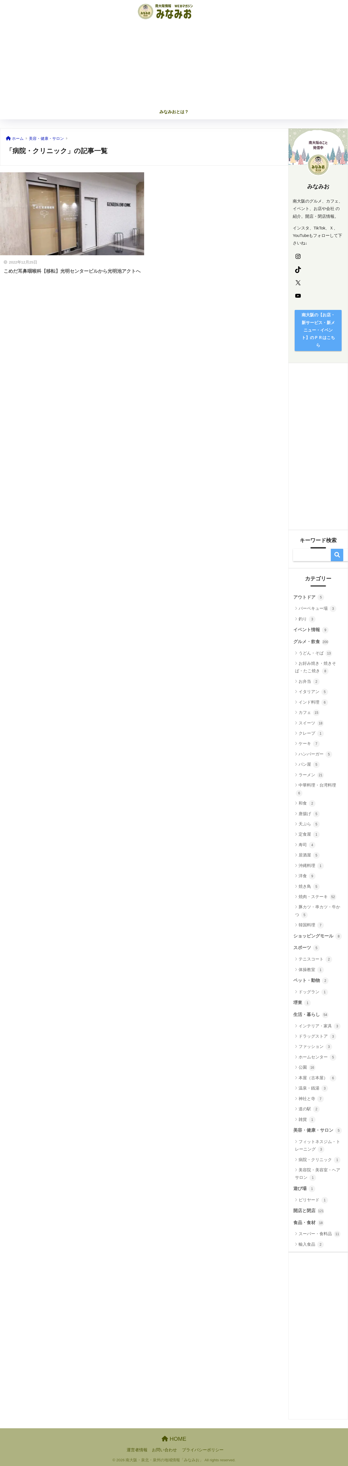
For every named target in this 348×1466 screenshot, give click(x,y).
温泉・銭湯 (313, 1088)
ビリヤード (313, 1200)
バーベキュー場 (317, 608)
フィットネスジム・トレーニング (317, 1146)
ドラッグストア (317, 1036)
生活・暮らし (311, 1015)
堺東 (302, 1003)
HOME (174, 1439)
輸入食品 (311, 1244)
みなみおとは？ (174, 111)
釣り (307, 619)
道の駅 (309, 1109)
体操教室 (311, 970)
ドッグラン (313, 992)
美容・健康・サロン (317, 1130)
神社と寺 (311, 1099)
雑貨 (307, 1119)
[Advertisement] (174, 64)
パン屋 (309, 764)
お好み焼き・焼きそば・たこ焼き (315, 667)
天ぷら (309, 824)
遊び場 (304, 1189)
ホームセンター (317, 1057)
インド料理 (313, 702)
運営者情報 (137, 1450)
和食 (307, 803)
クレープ (311, 733)
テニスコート (315, 959)
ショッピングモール (317, 936)
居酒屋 (309, 855)
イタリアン (313, 692)
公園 (307, 1067)
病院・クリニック (320, 1160)
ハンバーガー (315, 754)
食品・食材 (308, 1223)
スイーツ (311, 723)
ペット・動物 (311, 980)
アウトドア (308, 597)
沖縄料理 (311, 866)
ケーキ (309, 743)
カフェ (309, 712)
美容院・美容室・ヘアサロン (317, 1174)
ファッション (315, 1046)
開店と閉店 (308, 1211)
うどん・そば (315, 653)
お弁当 (309, 681)
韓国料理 (311, 925)
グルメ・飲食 (311, 642)
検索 (337, 555)
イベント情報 (311, 630)
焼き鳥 (309, 886)
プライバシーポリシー (203, 1450)
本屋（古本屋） (317, 1078)
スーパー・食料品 (320, 1234)
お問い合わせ (164, 1450)
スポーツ (306, 948)
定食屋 (309, 834)
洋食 (307, 876)
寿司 (307, 845)
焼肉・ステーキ (317, 897)
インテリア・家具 (320, 1026)
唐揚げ (309, 814)
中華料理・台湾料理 (316, 789)
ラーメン (311, 775)
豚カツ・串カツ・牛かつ (317, 911)
